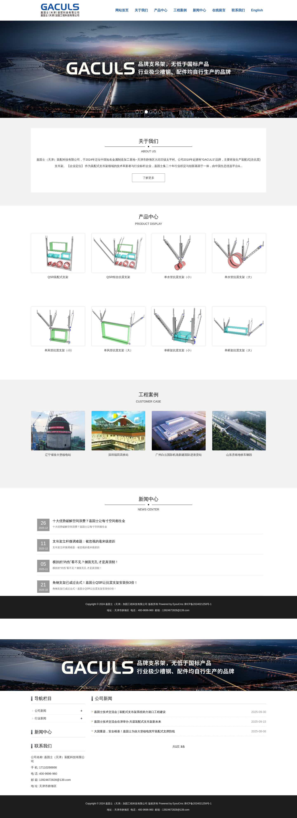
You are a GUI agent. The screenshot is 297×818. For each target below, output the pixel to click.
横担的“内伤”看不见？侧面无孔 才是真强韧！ (85, 562)
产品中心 (160, 10)
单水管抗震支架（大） (239, 277)
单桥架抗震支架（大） (239, 350)
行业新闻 (40, 718)
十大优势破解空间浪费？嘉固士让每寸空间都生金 (89, 521)
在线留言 (218, 10)
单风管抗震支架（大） (118, 350)
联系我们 (238, 10)
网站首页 (121, 10)
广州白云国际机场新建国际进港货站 (179, 454)
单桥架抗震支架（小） (178, 350)
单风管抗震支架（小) (58, 350)
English (257, 10)
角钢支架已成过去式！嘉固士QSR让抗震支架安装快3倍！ (95, 582)
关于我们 (141, 10)
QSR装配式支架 (58, 277)
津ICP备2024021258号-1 (197, 604)
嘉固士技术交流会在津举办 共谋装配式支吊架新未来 (127, 721)
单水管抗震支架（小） (178, 277)
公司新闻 (40, 710)
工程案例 (180, 10)
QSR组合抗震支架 (118, 277)
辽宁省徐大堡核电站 (58, 454)
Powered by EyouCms (170, 604)
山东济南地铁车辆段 (239, 454)
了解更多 (148, 177)
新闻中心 (199, 10)
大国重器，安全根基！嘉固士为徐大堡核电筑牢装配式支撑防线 (134, 731)
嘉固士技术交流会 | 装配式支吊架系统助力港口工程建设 (130, 712)
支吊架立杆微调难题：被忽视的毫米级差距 (84, 541)
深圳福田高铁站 (118, 454)
